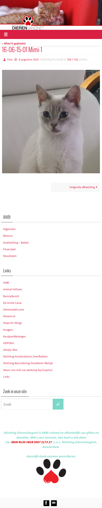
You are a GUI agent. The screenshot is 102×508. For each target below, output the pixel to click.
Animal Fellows (12, 289)
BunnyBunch (11, 296)
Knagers (8, 330)
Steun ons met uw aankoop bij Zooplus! (28, 370)
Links (6, 376)
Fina (9, 59)
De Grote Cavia (12, 303)
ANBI (6, 282)
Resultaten (10, 256)
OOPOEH (8, 343)
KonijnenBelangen (14, 336)
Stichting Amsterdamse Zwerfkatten (25, 356)
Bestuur (8, 236)
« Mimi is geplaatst (14, 43)
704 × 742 (72, 59)
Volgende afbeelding (84, 187)
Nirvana (56, 490)
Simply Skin (10, 350)
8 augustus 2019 (29, 59)
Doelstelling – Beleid (16, 242)
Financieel (9, 249)
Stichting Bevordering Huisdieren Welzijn (28, 363)
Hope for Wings (12, 323)
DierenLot (9, 316)
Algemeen (9, 229)
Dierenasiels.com (13, 309)
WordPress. (70, 490)
